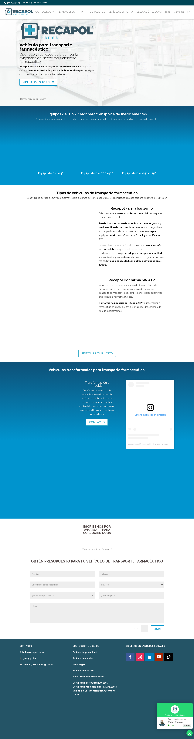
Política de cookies (83, 670)
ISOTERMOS (22, 12)
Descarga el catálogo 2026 (38, 664)
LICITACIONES (97, 12)
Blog (167, 12)
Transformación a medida (97, 384)
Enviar (157, 628)
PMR (83, 12)
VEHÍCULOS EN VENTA (121, 12)
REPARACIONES (66, 12)
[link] (36, 664)
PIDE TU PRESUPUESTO (38, 82)
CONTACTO (97, 422)
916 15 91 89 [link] (29, 658)
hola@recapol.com (33, 652)
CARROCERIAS (43, 12)
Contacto (179, 12)
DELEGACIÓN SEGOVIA (149, 12)
